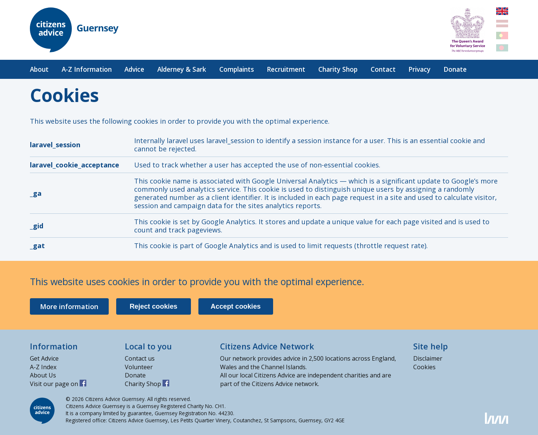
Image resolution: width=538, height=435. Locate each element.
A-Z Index (43, 367)
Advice (134, 69)
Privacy (419, 69)
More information (69, 306)
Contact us (140, 358)
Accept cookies (236, 306)
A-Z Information (87, 69)
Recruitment (286, 69)
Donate (455, 69)
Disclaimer (427, 358)
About (39, 69)
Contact (383, 69)
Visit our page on (58, 384)
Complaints (236, 69)
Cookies (424, 367)
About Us (43, 375)
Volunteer (139, 367)
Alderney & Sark (181, 69)
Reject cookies (153, 306)
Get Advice (44, 358)
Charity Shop (338, 69)
